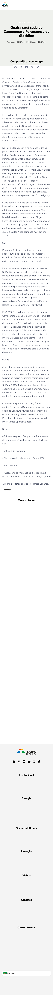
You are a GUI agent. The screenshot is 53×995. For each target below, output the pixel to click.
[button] (15, 67)
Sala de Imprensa (26, 22)
